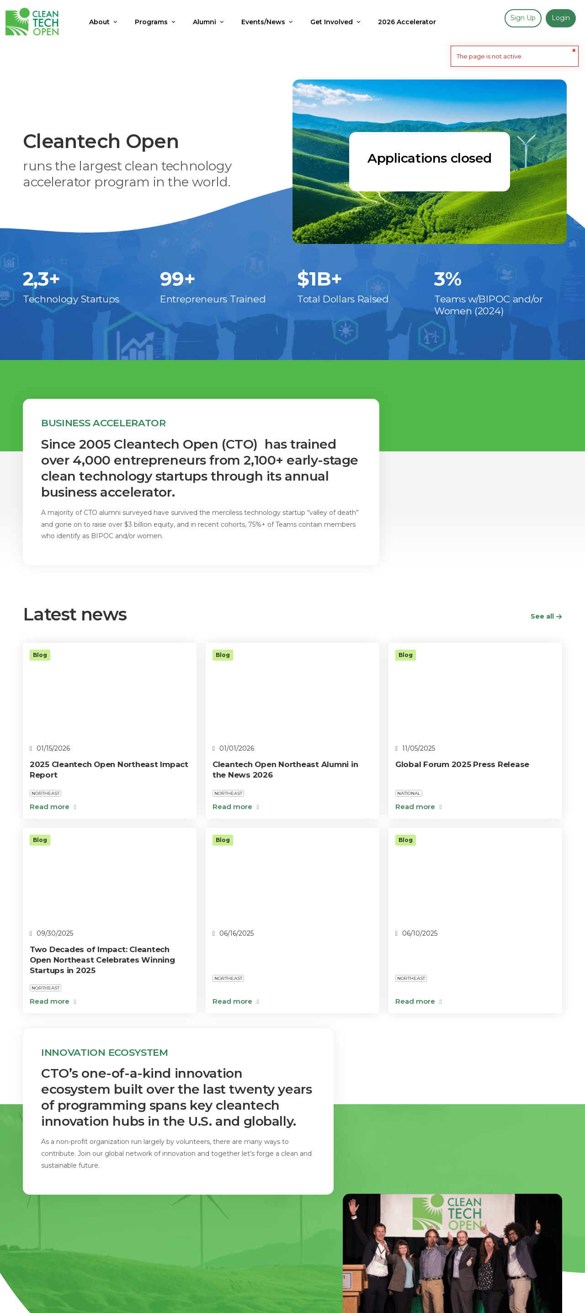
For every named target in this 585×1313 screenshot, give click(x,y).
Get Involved (121, 1247)
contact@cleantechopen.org (81, 1303)
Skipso (552, 1292)
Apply (69, 1247)
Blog (31, 1247)
